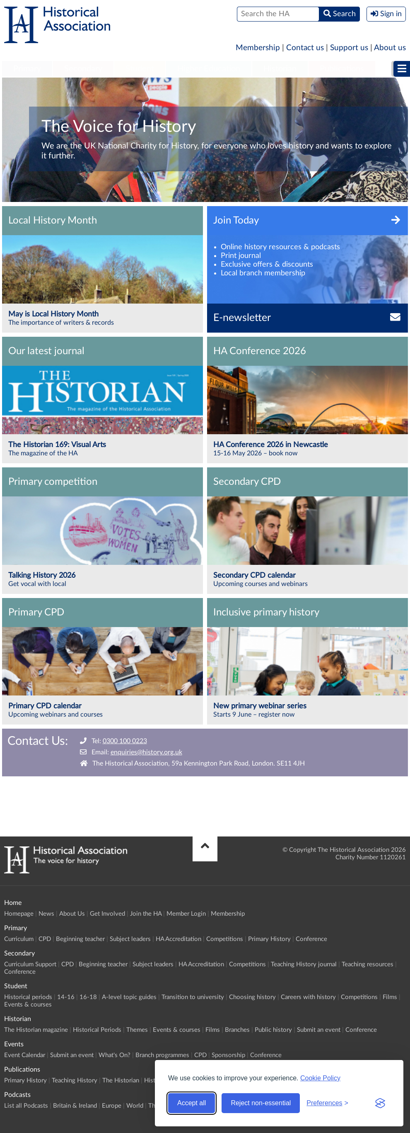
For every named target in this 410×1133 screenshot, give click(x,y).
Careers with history (308, 997)
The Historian (120, 1080)
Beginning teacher (80, 939)
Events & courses (28, 1005)
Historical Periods (97, 1030)
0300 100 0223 (125, 741)
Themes (137, 1030)
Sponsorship (228, 1055)
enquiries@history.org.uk (146, 752)
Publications (342, 69)
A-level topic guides (129, 997)
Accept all (191, 1102)
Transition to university (193, 997)
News (46, 914)
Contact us (305, 48)
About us (390, 48)
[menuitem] (27, 69)
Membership (258, 48)
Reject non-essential (261, 1102)
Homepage (19, 914)
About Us (72, 914)
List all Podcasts (26, 1106)
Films (390, 997)
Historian (280, 69)
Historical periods (28, 997)
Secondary (83, 69)
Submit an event (318, 1030)
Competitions (224, 939)
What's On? (114, 1055)
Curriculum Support (30, 964)
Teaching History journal (304, 964)
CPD (45, 939)
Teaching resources (367, 964)
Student (139, 69)
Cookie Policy (320, 1078)
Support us (349, 48)
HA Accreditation (178, 939)
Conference (311, 939)
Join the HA (146, 914)
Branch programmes (162, 1055)
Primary (27, 69)
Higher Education (208, 69)
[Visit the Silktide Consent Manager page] (380, 1103)
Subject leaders (130, 939)
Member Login (186, 914)
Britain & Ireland (75, 1106)
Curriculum (19, 939)
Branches (237, 1030)
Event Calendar (24, 1055)
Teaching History (74, 1080)
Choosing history (252, 997)
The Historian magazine (36, 1030)
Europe (111, 1106)
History (154, 1080)
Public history (273, 1030)
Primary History (269, 939)
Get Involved (107, 914)
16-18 (88, 997)
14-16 (66, 997)
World (134, 1106)
